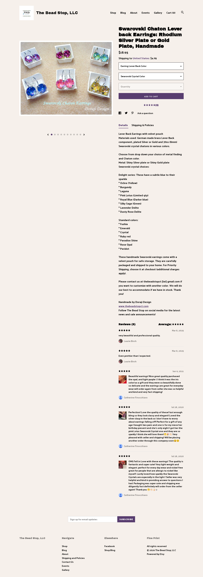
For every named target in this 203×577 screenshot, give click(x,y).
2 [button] (55, 134)
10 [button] (80, 134)
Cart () (170, 12)
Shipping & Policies (143, 125)
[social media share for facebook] (120, 113)
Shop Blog (109, 550)
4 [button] (61, 134)
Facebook (109, 546)
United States (141, 58)
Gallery (158, 12)
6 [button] (67, 134)
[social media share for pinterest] (132, 113)
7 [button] (71, 134)
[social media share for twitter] (126, 113)
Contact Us (68, 562)
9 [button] (77, 134)
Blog (123, 12)
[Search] (182, 12)
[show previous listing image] (48, 135)
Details (123, 125)
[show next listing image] (84, 135)
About (133, 12)
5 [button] (64, 134)
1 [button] (51, 134)
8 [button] (74, 134)
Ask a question (145, 113)
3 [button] (58, 134)
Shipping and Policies (73, 558)
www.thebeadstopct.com (133, 306)
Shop (113, 12)
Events (146, 12)
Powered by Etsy (155, 554)
